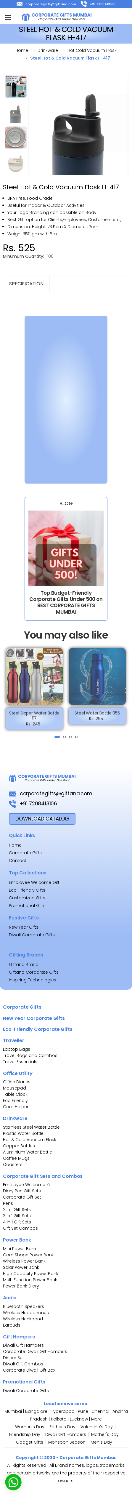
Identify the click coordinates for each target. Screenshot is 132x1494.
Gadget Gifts (29, 1442)
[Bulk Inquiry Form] (62, 398)
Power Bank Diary (21, 1286)
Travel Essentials (20, 1062)
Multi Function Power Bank (30, 1280)
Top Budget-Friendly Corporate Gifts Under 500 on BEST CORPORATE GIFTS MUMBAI (65, 602)
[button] (57, 737)
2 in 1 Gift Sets (17, 1210)
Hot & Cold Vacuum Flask (29, 1140)
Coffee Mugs (16, 1158)
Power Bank (17, 1240)
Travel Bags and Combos (30, 1055)
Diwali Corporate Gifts (26, 1391)
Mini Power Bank (19, 1249)
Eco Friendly (15, 1100)
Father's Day (62, 1427)
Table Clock (15, 1094)
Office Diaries (16, 1082)
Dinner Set (13, 1358)
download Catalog (42, 818)
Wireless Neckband (23, 1319)
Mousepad (14, 1088)
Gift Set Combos (20, 1228)
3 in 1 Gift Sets (17, 1216)
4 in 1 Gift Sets (17, 1222)
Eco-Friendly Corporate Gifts (38, 1029)
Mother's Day (105, 1434)
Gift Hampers (19, 1336)
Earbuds (11, 1325)
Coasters (12, 1164)
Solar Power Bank (21, 1267)
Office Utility (18, 1073)
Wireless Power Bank (24, 1261)
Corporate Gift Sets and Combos (43, 1176)
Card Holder (15, 1107)
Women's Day (29, 1427)
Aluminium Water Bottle (27, 1152)
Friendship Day (24, 1434)
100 (50, 256)
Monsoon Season (67, 1442)
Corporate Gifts (22, 1007)
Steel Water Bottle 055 (97, 716)
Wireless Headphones (26, 1313)
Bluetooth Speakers (23, 1306)
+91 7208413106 (98, 4)
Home (21, 50)
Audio (10, 1297)
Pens (8, 1203)
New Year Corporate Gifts (34, 1018)
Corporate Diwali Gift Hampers (35, 1351)
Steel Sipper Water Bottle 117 (34, 718)
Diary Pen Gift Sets (22, 1191)
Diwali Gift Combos (23, 1364)
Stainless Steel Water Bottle (31, 1127)
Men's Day (101, 1442)
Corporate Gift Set (22, 1197)
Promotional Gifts (27, 905)
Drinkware (48, 50)
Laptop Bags (16, 1049)
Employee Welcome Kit (27, 1185)
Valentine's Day (97, 1427)
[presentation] (6, 690)
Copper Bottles (19, 1146)
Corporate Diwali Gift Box (29, 1370)
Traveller (13, 1040)
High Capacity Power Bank (30, 1274)
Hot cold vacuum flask (92, 50)
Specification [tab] (26, 283)
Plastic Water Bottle (23, 1133)
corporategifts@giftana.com (46, 4)
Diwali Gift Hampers (23, 1345)
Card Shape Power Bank (28, 1255)
